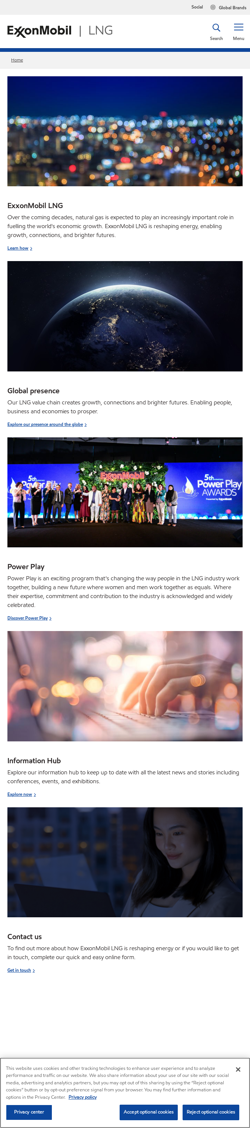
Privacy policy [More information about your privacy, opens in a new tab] (83, 1097)
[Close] (238, 1069)
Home (17, 60)
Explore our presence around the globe (45, 424)
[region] (125, 1093)
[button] (238, 31)
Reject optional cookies (211, 1112)
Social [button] (197, 7)
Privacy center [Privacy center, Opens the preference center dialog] (29, 1112)
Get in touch (19, 970)
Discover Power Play (27, 618)
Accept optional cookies (149, 1112)
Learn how (18, 248)
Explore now (19, 794)
